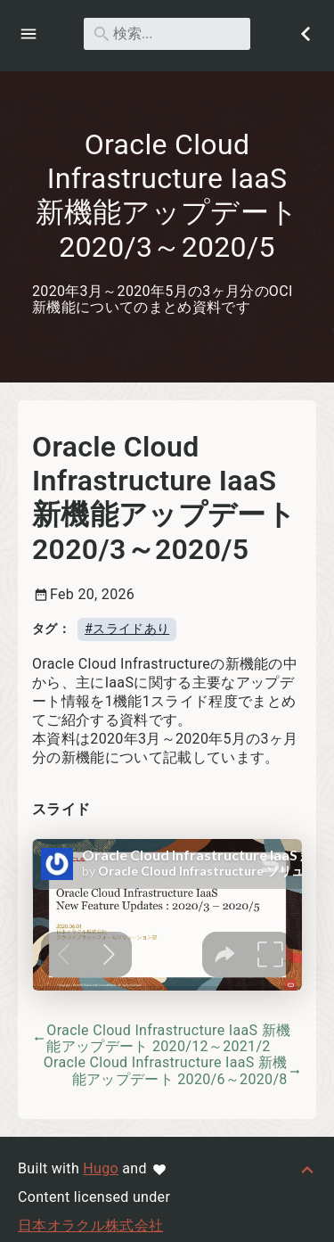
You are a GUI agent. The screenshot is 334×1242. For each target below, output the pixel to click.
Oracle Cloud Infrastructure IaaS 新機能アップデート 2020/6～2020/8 (173, 1071)
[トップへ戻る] (307, 1168)
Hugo (100, 1168)
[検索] (167, 34)
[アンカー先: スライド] (110, 810)
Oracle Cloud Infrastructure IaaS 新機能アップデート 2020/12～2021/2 (161, 1038)
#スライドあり (127, 628)
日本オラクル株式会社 (90, 1225)
